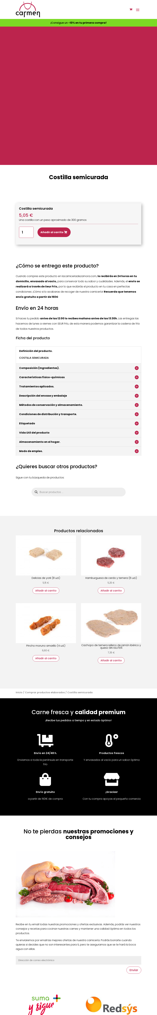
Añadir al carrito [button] (46, 452)
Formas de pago (92, 986)
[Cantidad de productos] (26, 94)
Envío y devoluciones (95, 993)
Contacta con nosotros (31, 976)
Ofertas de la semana (96, 967)
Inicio (19, 554)
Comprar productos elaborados (45, 554)
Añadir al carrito (52, 94)
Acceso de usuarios (94, 999)
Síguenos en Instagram (30, 989)
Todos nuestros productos (99, 980)
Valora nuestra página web (33, 1002)
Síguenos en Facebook (30, 982)
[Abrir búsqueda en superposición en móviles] (78, 354)
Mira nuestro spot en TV (31, 995)
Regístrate (88, 1006)
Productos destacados (97, 973)
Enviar (134, 832)
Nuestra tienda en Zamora (32, 969)
